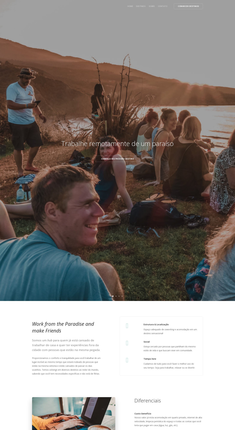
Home (130, 6)
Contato (163, 6)
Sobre (152, 6)
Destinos (141, 6)
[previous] (3, 150)
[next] (232, 150)
